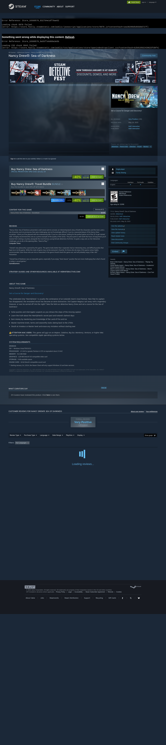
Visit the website (118, 229)
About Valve (30, 729)
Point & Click (124, 149)
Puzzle (139, 149)
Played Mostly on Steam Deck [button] (83, 446)
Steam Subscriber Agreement (95, 723)
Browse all (99, 212)
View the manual (118, 232)
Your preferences (152, 414)
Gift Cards (112, 729)
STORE (37, 6)
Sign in (13, 162)
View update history (118, 236)
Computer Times (15, 246)
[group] (83, 446)
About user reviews (137, 414)
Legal (70, 723)
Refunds (110, 723)
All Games (12, 55)
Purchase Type (29, 438)
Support (87, 729)
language (152, 2)
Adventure (115, 149)
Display (80, 438)
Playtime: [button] (65, 446)
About (60, 6)
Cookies (119, 723)
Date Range (56, 438)
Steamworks (54, 729)
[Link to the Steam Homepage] (19, 8)
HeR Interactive (134, 129)
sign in (144, 2)
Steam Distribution (71, 729)
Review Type (14, 438)
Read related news (117, 239)
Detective (132, 149)
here (48, 398)
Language (43, 438)
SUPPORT (69, 6)
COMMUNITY (49, 6)
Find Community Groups (119, 246)
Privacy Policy (60, 723)
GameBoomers (14, 266)
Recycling (99, 729)
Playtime (69, 438)
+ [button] (150, 149)
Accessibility (78, 723)
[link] (81, 180)
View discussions (117, 242)
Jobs (42, 729)
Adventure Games (23, 55)
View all (103, 391)
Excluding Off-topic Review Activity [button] (46, 446)
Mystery (146, 149)
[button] (97, 180)
